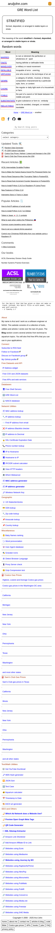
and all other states (11, 760)
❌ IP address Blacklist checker (16, 429)
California (7, 596)
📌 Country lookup (10, 526)
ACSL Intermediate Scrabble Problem (15, 168)
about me (13, 922)
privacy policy (8, 930)
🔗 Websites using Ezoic (13, 849)
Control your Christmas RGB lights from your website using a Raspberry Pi (24, 236)
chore (4, 89)
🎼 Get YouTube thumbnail (14, 770)
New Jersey (8, 615)
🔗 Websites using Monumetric (16, 878)
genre (4, 81)
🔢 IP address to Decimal (13, 435)
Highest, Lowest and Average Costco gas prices (23, 581)
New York (7, 625)
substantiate (8, 101)
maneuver (6, 66)
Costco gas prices (16, 926)
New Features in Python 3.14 (12, 191)
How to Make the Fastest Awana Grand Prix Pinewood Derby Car (26, 173)
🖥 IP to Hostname (11, 453)
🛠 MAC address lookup (13, 412)
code (48, 922)
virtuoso (6, 74)
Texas (5, 654)
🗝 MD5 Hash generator (13, 776)
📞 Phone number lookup (13, 447)
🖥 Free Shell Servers (12, 390)
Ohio (5, 635)
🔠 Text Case (8, 787)
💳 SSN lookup (9, 509)
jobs (42, 926)
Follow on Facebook (10, 353)
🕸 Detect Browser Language (15, 559)
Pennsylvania (8, 644)
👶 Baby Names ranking (13, 536)
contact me (24, 922)
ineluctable (7, 106)
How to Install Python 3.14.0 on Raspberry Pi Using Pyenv (23, 186)
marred (5, 57)
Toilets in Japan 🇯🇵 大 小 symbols (14, 216)
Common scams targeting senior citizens (16, 225)
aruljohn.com (17, 4)
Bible (4, 926)
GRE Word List (26, 112)
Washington (8, 664)
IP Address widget (10, 369)
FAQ (48, 926)
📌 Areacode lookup (11, 520)
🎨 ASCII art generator (12, 805)
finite (4, 63)
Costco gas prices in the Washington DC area (22, 587)
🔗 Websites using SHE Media (16, 913)
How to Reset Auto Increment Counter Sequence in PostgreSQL (25, 182)
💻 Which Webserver (12, 476)
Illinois (5, 702)
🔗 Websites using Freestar (14, 907)
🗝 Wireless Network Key (13, 493)
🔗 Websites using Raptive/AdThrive (18, 867)
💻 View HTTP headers (13, 470)
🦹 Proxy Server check (12, 565)
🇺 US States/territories (13, 503)
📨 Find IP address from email (15, 423)
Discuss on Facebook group (13, 356)
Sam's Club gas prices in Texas (16, 683)
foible (4, 95)
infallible (6, 70)
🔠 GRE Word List (10, 396)
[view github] (13, 119)
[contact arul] (19, 119)
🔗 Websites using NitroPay (14, 873)
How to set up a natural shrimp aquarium (16, 230)
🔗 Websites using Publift (13, 890)
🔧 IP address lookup (12, 418)
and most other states (12, 673)
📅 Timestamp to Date (12, 799)
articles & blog (38, 922)
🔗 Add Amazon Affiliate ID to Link (17, 843)
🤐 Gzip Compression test (14, 571)
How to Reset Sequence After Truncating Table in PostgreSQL (24, 177)
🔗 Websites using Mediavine (15, 855)
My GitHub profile (9, 360)
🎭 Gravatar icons (10, 554)
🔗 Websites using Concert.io (15, 896)
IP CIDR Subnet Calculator (15, 151)
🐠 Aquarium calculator (12, 793)
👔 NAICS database (11, 402)
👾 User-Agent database (13, 548)
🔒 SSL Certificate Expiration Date (17, 441)
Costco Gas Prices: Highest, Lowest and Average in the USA (28, 154)
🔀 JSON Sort (9, 782)
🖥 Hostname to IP (11, 458)
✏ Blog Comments (8, 248)
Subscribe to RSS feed (11, 349)
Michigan (6, 606)
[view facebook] (8, 119)
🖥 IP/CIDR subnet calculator (15, 464)
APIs (28, 926)
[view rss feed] (3, 119)
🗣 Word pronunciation (12, 542)
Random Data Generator (14, 149)
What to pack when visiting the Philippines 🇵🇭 (18, 221)
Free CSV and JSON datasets (15, 375)
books (35, 926)
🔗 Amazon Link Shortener (14, 838)
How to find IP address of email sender (16, 207)
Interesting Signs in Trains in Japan (14, 195)
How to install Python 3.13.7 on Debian (16, 212)
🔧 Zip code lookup (11, 515)
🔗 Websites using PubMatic (15, 884)
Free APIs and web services (14, 380)
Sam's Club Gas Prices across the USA (19, 157)
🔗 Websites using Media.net (15, 902)
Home (16, 112)
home (4, 922)
